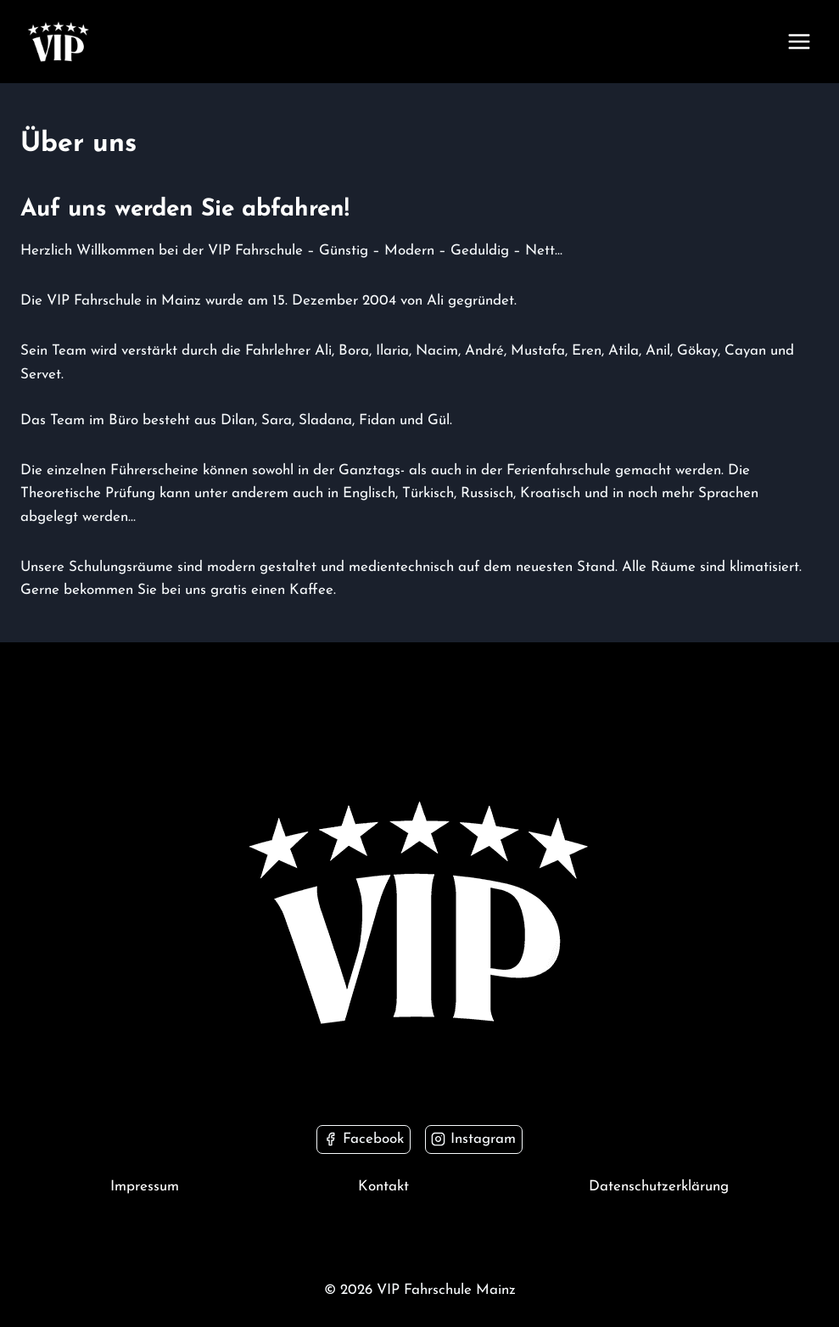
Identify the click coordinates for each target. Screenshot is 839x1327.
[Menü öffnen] (799, 41)
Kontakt (383, 1186)
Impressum (144, 1186)
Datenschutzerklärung (659, 1186)
